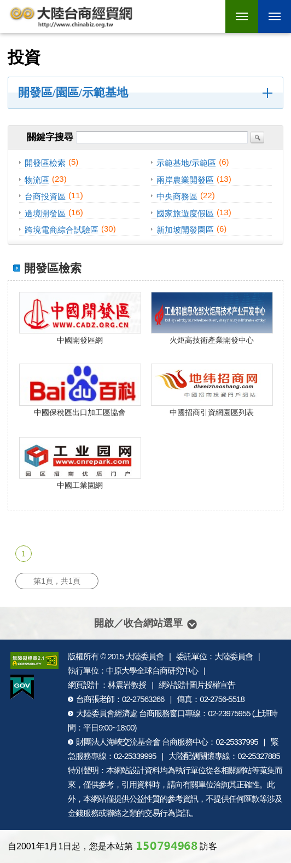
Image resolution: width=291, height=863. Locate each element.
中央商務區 (176, 196)
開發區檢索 (45, 163)
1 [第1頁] (23, 553)
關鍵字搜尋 (50, 137)
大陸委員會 (144, 656)
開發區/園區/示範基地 (73, 92)
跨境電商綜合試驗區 (61, 229)
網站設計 (129, 770)
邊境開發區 (45, 212)
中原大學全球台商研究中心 (152, 670)
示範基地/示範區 (186, 163)
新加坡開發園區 (185, 229)
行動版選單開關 (275, 18)
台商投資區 (45, 196)
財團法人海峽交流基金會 (118, 741)
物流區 (37, 179)
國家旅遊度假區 (185, 212)
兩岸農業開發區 (185, 179)
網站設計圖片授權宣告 (197, 684)
